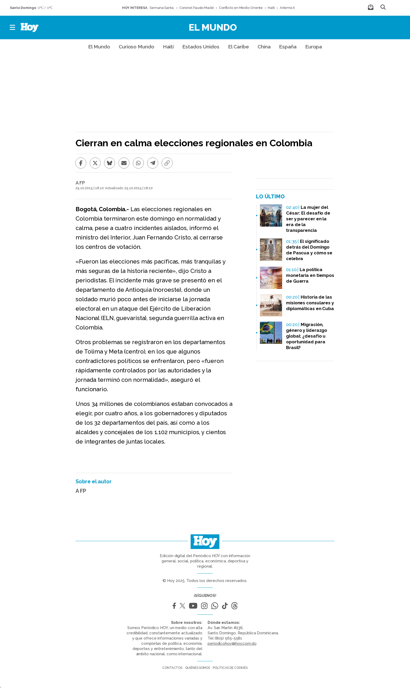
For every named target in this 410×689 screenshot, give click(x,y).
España (287, 46)
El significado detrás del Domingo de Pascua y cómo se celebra (309, 250)
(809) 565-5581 (228, 638)
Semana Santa (162, 8)
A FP (80, 183)
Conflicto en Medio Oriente (241, 8)
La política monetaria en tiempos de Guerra (310, 275)
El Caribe (238, 46)
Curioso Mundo (136, 46)
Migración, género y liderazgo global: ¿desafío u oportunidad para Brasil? (306, 336)
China (264, 46)
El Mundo (213, 27)
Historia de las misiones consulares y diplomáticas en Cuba (310, 302)
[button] (12, 27)
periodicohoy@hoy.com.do (232, 643)
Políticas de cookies (230, 668)
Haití (271, 8)
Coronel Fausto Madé (196, 8)
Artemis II (287, 8)
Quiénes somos (197, 668)
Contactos (172, 668)
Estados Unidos (200, 46)
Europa (313, 46)
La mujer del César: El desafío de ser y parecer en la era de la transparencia (308, 219)
